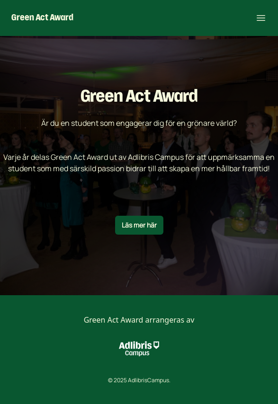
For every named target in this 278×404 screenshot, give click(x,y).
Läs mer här (139, 224)
